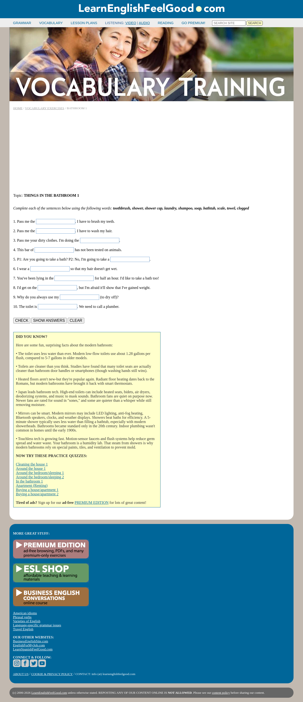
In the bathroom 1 (29, 481)
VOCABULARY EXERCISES (44, 108)
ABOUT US (21, 674)
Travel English (23, 629)
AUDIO (144, 23)
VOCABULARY (51, 23)
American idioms (25, 613)
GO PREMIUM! (193, 23)
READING (166, 23)
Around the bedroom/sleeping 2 (40, 477)
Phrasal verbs (22, 617)
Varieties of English (26, 621)
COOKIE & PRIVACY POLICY (52, 674)
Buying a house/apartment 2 (37, 494)
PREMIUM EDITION (92, 503)
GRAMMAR (22, 23)
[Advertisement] (151, 152)
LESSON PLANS (84, 23)
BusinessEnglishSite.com (30, 641)
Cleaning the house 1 (32, 464)
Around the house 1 (31, 469)
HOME (17, 108)
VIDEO (130, 23)
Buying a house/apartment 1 (37, 490)
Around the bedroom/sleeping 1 (40, 473)
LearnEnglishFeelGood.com (49, 692)
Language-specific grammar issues (37, 625)
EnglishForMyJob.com (29, 645)
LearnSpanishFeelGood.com (33, 649)
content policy (221, 692)
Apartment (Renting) (32, 486)
